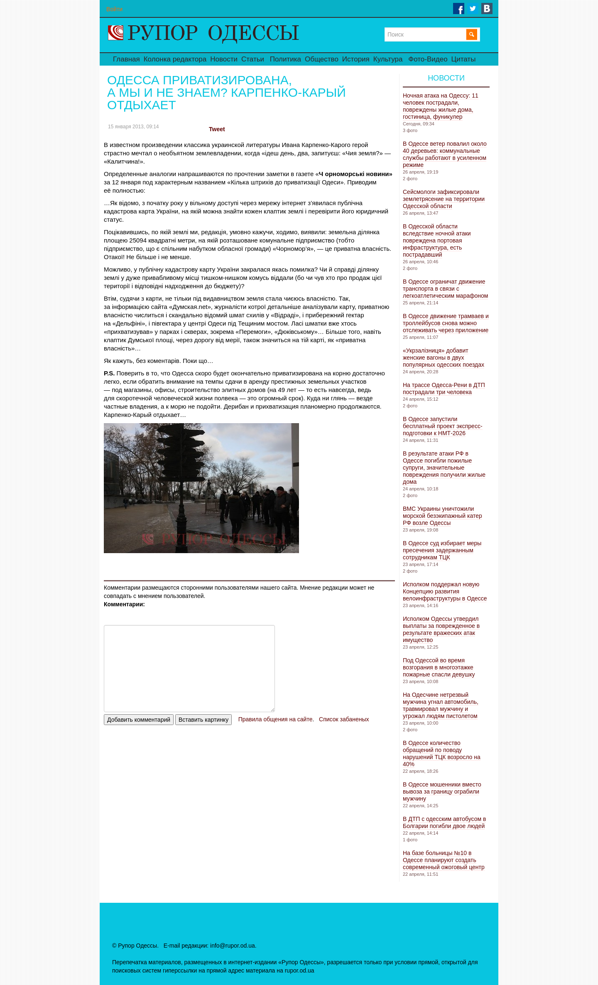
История (356, 59)
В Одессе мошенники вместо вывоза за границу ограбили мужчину (442, 791)
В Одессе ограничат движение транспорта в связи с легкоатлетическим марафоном (445, 288)
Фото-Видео (427, 59)
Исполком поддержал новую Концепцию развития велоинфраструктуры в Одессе (445, 591)
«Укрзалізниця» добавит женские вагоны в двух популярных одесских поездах (443, 357)
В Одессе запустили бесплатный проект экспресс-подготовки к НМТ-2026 (443, 426)
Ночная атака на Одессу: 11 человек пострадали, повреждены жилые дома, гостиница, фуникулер (440, 106)
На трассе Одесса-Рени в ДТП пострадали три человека (444, 388)
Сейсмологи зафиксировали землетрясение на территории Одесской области (444, 199)
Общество (321, 59)
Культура (388, 59)
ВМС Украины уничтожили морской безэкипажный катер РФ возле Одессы (442, 515)
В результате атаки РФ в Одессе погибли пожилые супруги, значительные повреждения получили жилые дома (444, 467)
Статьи (252, 59)
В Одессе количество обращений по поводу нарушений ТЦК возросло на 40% (441, 753)
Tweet (217, 129)
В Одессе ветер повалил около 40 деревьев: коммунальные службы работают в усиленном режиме (445, 154)
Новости (224, 59)
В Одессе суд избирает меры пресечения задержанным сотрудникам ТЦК (442, 550)
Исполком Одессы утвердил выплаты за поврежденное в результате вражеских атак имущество (441, 629)
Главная (126, 59)
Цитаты (463, 59)
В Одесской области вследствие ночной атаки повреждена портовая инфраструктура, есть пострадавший (437, 240)
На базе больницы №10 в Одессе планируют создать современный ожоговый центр (444, 860)
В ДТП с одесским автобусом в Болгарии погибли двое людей (444, 822)
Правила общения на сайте (275, 719)
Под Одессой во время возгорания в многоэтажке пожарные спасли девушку (439, 667)
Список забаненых (344, 719)
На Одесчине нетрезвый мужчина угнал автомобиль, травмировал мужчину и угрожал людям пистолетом (440, 705)
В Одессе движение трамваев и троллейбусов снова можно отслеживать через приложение (446, 323)
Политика (285, 59)
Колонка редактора (175, 59)
